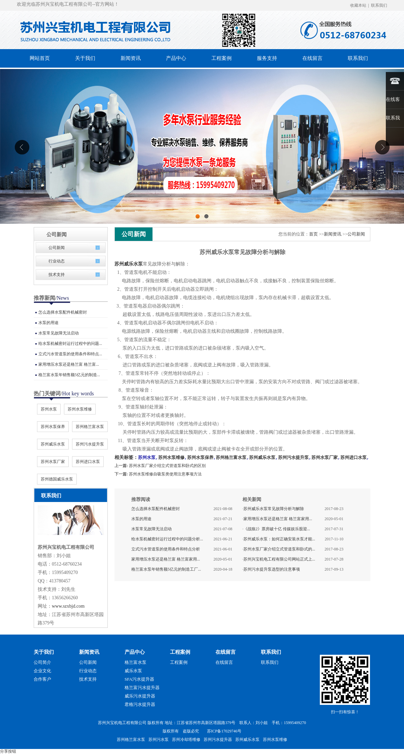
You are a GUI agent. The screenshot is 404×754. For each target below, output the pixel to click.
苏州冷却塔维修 (186, 739)
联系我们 (379, 5)
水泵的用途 (48, 322)
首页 (313, 234)
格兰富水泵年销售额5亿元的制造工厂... (166, 569)
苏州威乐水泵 (53, 444)
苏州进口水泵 (88, 461)
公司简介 (42, 662)
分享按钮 (8, 751)
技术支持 (56, 274)
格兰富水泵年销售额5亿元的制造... (69, 374)
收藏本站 (358, 5)
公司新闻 (56, 247)
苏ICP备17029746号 (224, 731)
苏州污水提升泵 (90, 444)
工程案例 (180, 652)
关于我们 (44, 652)
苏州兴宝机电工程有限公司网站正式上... (279, 558)
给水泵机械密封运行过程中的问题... (70, 343)
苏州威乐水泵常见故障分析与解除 (273, 508)
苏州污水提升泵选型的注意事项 (271, 569)
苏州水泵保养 (53, 426)
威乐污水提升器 (140, 695)
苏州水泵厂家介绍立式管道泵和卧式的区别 (167, 465)
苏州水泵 (49, 409)
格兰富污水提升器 (142, 687)
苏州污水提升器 (218, 739)
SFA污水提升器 (139, 679)
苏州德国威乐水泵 (57, 479)
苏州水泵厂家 (53, 461)
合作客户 (42, 679)
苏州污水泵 (158, 739)
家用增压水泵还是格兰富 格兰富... (68, 364)
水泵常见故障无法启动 (58, 333)
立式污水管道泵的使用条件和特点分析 (165, 548)
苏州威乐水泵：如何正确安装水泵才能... (279, 538)
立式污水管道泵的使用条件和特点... (70, 354)
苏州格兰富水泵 (90, 426)
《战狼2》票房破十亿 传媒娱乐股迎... (276, 528)
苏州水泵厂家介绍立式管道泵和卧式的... (279, 548)
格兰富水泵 (135, 662)
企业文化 (42, 670)
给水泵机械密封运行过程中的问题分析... (167, 538)
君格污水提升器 (140, 704)
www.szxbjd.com (68, 606)
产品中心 (135, 652)
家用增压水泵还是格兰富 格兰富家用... (165, 558)
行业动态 (56, 261)
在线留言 (225, 652)
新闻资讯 (332, 234)
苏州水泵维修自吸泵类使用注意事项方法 (165, 473)
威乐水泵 (133, 670)
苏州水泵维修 (80, 409)
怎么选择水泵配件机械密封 (62, 312)
